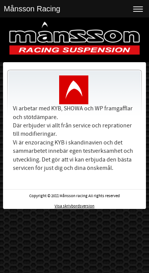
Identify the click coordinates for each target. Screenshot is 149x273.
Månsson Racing (32, 9)
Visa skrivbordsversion (74, 206)
